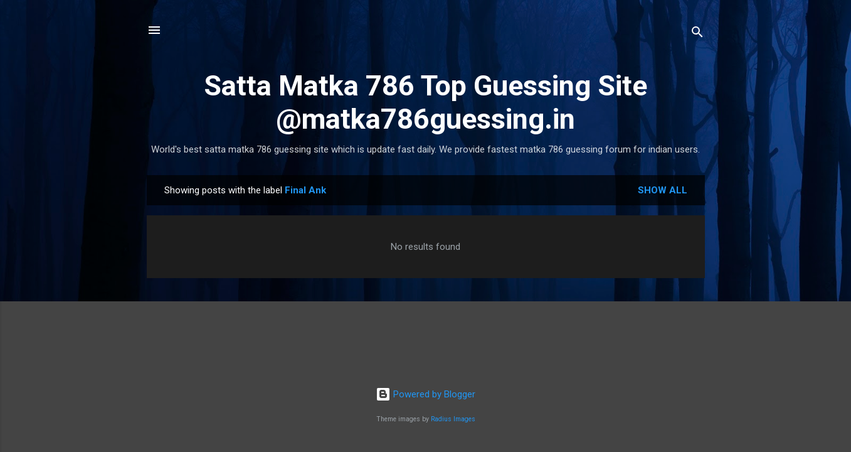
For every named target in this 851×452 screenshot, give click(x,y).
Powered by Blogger (425, 394)
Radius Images (453, 419)
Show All (662, 190)
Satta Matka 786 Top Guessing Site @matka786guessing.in (425, 102)
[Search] (697, 34)
